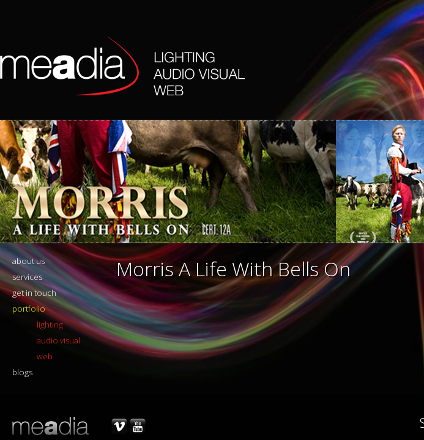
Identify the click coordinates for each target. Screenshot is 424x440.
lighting (50, 324)
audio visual (58, 340)
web (45, 356)
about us (28, 260)
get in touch (34, 292)
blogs (22, 372)
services (27, 276)
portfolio (28, 308)
